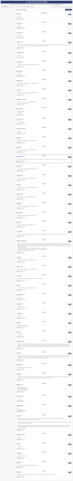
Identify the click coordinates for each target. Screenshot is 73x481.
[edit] (70, 14)
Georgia (26, 6)
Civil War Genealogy (21, 6)
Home (17, 6)
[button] (35, 13)
